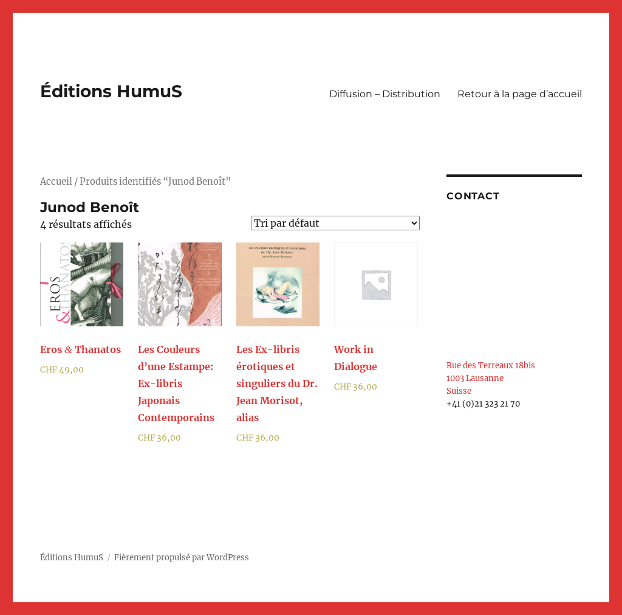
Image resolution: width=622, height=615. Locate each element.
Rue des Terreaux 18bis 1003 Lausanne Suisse (490, 378)
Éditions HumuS (111, 91)
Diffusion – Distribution (384, 94)
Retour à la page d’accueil (519, 94)
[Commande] (335, 223)
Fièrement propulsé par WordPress (181, 557)
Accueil (56, 181)
